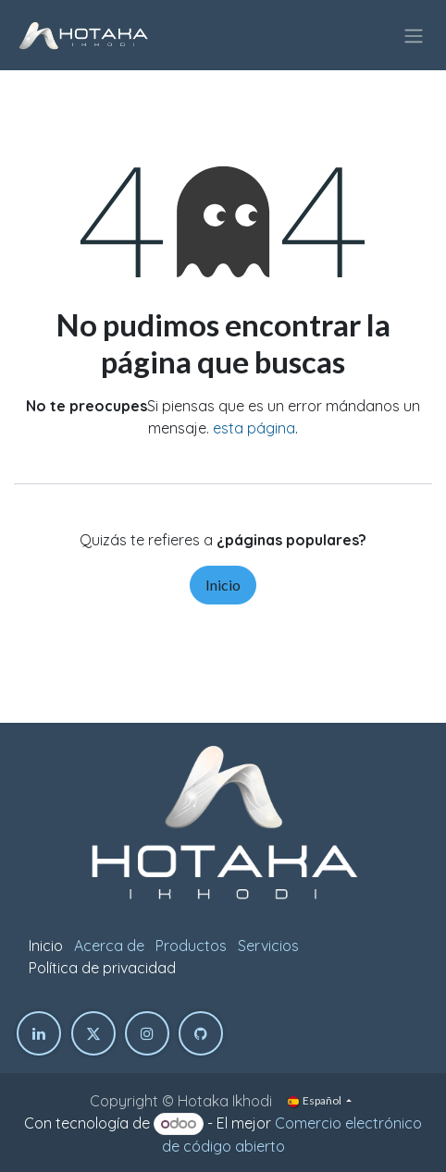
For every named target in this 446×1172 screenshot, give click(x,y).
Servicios (268, 945)
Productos (191, 945)
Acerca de (109, 945)
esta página (254, 428)
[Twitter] (93, 1033)
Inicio (223, 584)
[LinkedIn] (39, 1033)
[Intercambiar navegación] (413, 35)
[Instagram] (147, 1033)
